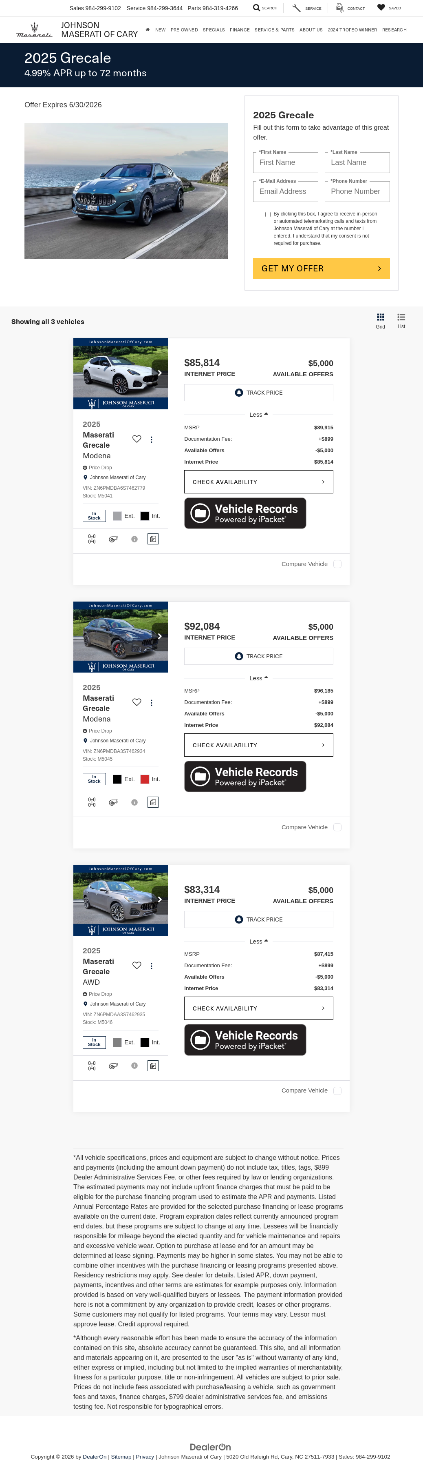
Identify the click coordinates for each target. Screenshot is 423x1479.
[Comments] (153, 538)
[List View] (401, 322)
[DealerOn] (210, 1446)
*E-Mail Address (277, 181)
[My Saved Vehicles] (389, 7)
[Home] (147, 30)
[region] (258, 445)
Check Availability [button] (225, 481)
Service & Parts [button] (275, 29)
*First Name (272, 152)
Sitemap (121, 1457)
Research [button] (394, 29)
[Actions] (151, 440)
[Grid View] (379, 322)
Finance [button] (240, 29)
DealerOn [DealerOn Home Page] (94, 1457)
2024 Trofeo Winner (352, 29)
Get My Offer (293, 268)
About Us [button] (311, 29)
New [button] (160, 29)
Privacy (145, 1457)
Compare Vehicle (305, 564)
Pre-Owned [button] (184, 29)
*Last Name (343, 152)
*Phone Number (348, 181)
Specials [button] (214, 29)
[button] (160, 374)
